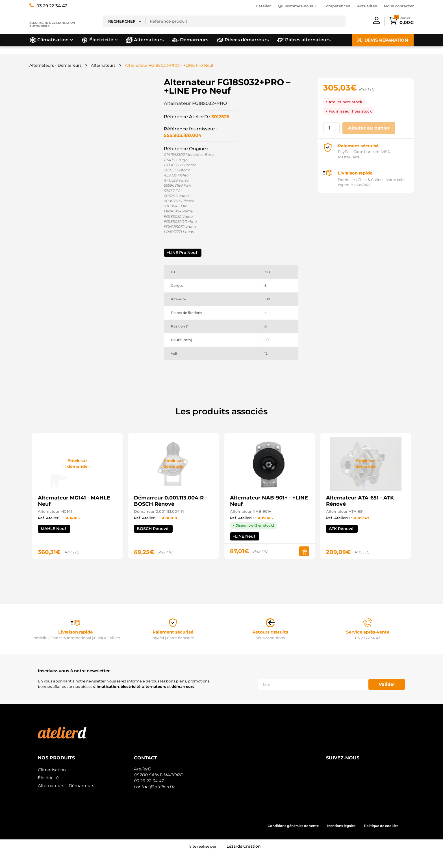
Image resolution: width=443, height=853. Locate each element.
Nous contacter (399, 6)
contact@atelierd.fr (154, 786)
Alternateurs (103, 65)
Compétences (336, 6)
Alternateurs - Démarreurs (55, 65)
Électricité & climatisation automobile (52, 24)
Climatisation (52, 769)
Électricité (48, 777)
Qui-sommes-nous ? (297, 6)
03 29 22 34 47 (149, 780)
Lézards (244, 846)
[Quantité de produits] (331, 128)
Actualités (367, 6)
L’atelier (263, 6)
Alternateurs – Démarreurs (66, 785)
